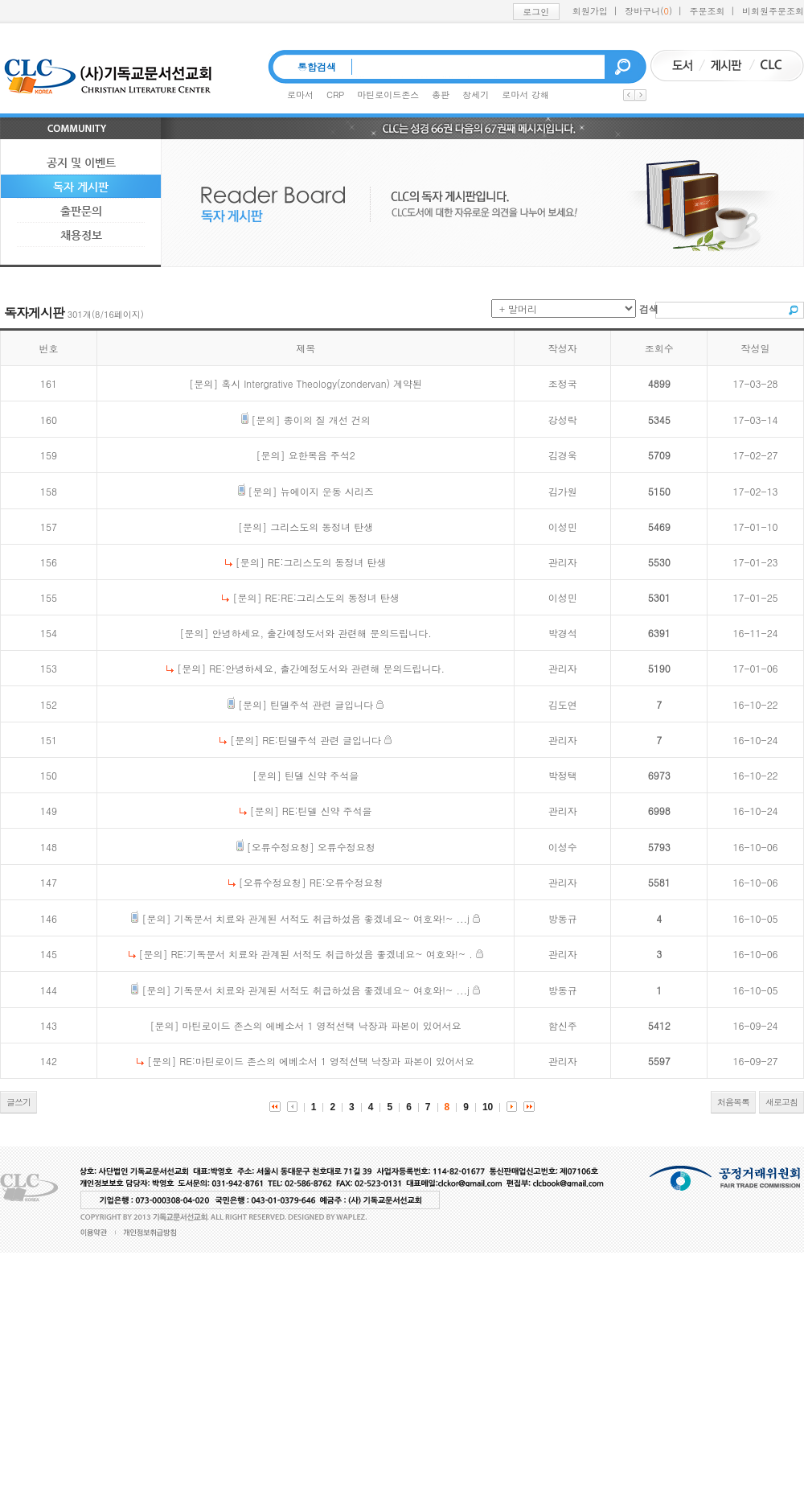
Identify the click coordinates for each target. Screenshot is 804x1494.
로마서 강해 (525, 94)
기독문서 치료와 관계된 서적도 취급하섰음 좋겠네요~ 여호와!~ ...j (321, 918)
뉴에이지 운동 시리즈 (327, 491)
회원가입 (590, 11)
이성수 (562, 847)
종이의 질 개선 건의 (327, 419)
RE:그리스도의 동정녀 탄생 (327, 562)
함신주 (562, 1025)
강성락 (562, 419)
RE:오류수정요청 (347, 882)
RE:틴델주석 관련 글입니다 (321, 740)
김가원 (562, 491)
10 (487, 1107)
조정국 (562, 383)
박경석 (562, 633)
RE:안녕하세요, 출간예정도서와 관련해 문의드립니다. (327, 668)
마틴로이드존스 (388, 94)
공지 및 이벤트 (81, 162)
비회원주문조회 (773, 11)
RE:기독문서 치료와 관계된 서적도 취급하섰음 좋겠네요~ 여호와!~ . (322, 954)
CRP (335, 94)
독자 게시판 (81, 186)
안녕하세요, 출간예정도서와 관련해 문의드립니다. (322, 633)
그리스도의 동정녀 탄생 (321, 526)
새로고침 (781, 1102)
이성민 (562, 526)
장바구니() (648, 11)
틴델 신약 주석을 (322, 775)
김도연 (562, 704)
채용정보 (81, 234)
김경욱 (562, 455)
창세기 (475, 94)
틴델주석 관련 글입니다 (321, 704)
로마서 (300, 94)
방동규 (562, 918)
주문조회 (707, 11)
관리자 (562, 562)
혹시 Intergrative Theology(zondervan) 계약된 (321, 383)
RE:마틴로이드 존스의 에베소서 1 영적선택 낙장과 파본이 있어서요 (326, 1061)
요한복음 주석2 (322, 455)
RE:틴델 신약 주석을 (327, 810)
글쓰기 (18, 1102)
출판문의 (81, 210)
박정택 (562, 775)
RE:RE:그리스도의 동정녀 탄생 (332, 597)
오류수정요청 (346, 847)
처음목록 (733, 1102)
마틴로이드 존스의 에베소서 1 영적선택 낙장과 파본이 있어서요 (322, 1025)
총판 (440, 94)
